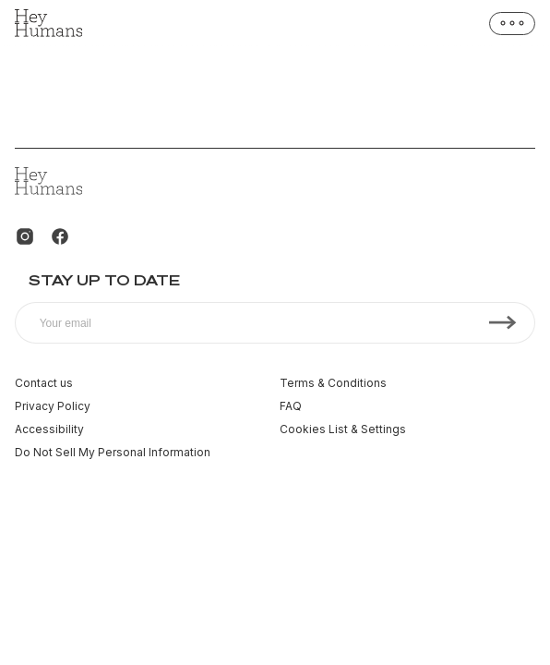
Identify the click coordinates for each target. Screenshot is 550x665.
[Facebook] (60, 236)
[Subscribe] (503, 323)
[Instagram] (25, 236)
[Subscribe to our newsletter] (275, 323)
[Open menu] (512, 23)
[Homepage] (48, 23)
